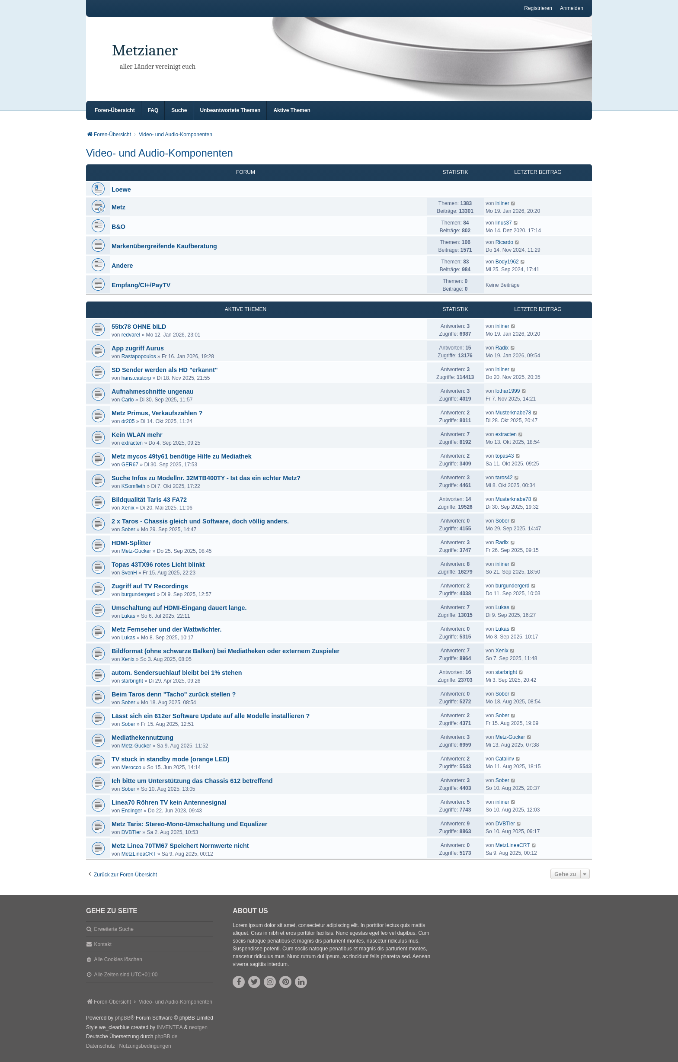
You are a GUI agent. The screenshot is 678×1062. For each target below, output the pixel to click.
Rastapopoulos (139, 356)
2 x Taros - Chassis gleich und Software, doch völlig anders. (200, 521)
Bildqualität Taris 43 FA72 (149, 499)
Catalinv (505, 759)
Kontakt (103, 944)
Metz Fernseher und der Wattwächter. (167, 629)
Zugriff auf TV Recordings (150, 586)
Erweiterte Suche (113, 929)
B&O (118, 226)
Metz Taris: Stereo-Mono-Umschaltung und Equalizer (189, 824)
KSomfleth (133, 486)
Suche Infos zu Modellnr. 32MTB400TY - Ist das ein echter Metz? (206, 478)
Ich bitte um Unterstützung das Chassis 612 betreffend (192, 780)
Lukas (128, 616)
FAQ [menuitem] (153, 110)
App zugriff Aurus (138, 348)
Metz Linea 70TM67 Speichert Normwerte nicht (180, 845)
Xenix (128, 508)
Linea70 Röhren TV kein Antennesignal (169, 802)
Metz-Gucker (136, 551)
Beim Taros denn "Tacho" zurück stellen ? (174, 694)
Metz (118, 207)
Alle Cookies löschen (118, 959)
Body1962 (507, 262)
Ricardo (504, 242)
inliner (502, 203)
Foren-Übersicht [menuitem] (115, 110)
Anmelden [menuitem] (571, 8)
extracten (132, 443)
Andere (122, 265)
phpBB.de (166, 1036)
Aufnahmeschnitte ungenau (153, 391)
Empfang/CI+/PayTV (141, 285)
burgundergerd (139, 594)
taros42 (504, 478)
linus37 (504, 223)
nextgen (198, 1027)
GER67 (130, 465)
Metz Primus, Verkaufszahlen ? (157, 413)
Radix (502, 348)
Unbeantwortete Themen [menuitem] (230, 110)
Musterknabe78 (513, 413)
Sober (128, 529)
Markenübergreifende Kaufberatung (164, 246)
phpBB (123, 1018)
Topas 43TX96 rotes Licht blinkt (158, 564)
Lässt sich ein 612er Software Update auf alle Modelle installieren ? (211, 715)
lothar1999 (508, 391)
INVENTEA (169, 1027)
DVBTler (131, 832)
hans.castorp (136, 378)
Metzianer (145, 50)
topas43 (505, 456)
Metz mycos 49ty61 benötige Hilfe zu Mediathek (182, 456)
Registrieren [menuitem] (538, 8)
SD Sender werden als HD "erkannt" (165, 369)
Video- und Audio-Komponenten (159, 153)
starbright (132, 681)
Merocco (131, 767)
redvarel (131, 335)
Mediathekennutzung (142, 737)
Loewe (121, 189)
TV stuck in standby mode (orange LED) (171, 759)
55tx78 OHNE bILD (139, 326)
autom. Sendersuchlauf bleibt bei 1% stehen (177, 672)
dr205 (128, 421)
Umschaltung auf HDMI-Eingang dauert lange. (179, 607)
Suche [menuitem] (179, 110)
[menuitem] (100, 1046)
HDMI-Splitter (131, 542)
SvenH (129, 573)
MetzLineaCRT (139, 854)
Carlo (128, 400)
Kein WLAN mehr (137, 434)
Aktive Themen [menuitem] (291, 110)
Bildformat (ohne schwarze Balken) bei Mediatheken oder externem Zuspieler (225, 651)
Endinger (132, 811)
